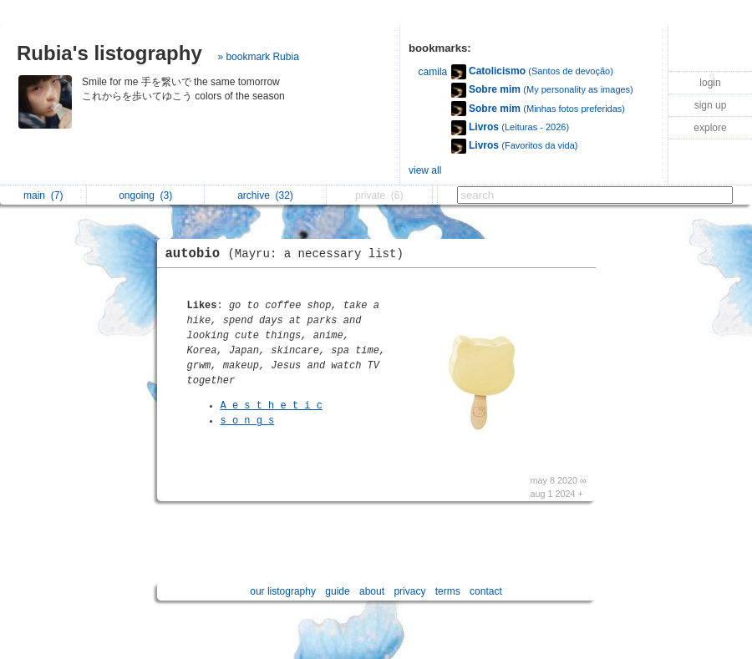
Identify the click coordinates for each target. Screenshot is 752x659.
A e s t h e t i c (272, 406)
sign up (710, 105)
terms (447, 591)
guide (337, 591)
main (43, 195)
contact (486, 591)
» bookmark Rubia (257, 57)
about (371, 591)
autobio (288, 253)
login (709, 83)
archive (265, 195)
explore (710, 128)
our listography (283, 591)
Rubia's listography (109, 53)
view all (425, 170)
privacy (409, 591)
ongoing (145, 195)
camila (433, 72)
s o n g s (248, 421)
